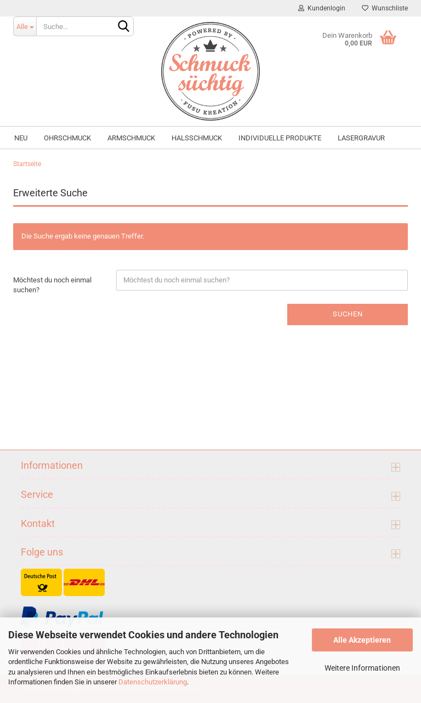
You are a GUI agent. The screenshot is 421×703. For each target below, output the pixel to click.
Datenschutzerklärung (152, 682)
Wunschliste (385, 8)
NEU (20, 138)
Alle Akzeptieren (362, 640)
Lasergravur (361, 138)
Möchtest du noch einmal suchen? (52, 285)
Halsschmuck (197, 138)
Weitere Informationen (362, 668)
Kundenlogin (321, 8)
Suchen (348, 314)
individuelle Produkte (279, 138)
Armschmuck (131, 138)
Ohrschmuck (67, 138)
